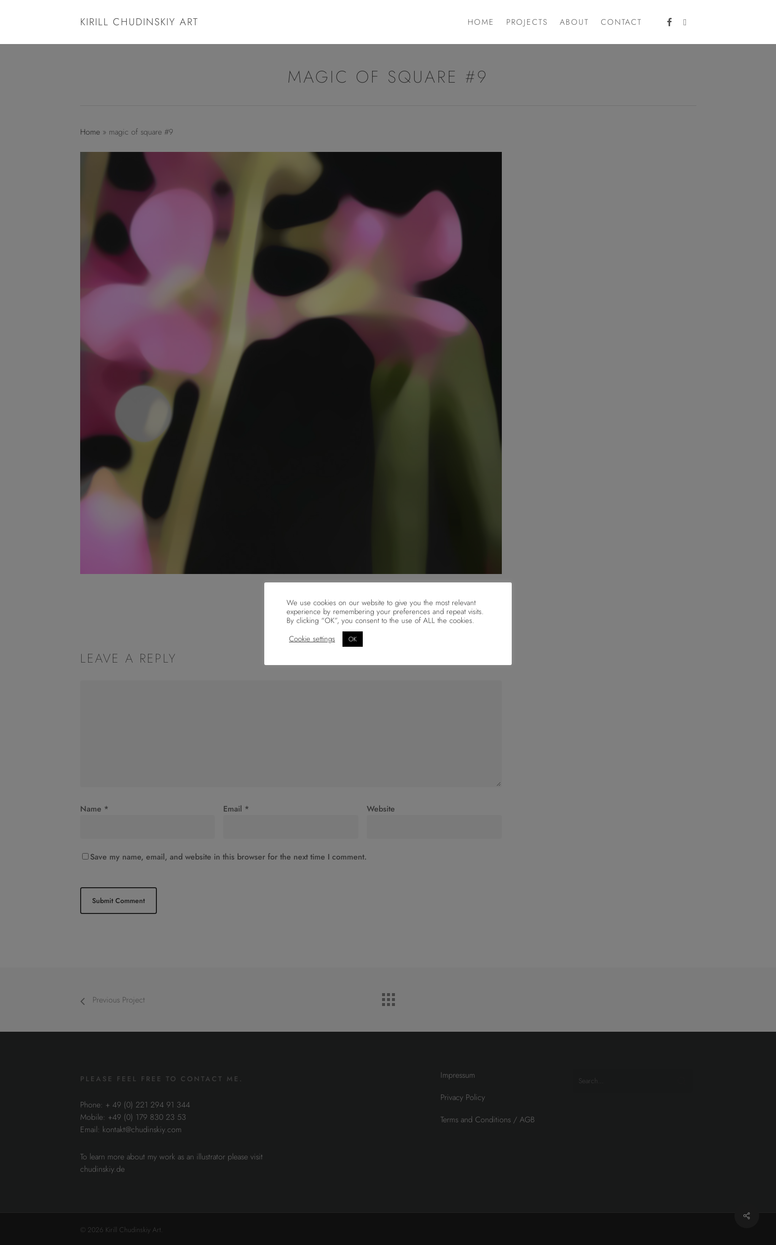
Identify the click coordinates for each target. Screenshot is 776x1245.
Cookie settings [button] (312, 638)
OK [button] (352, 639)
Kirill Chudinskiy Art (139, 22)
